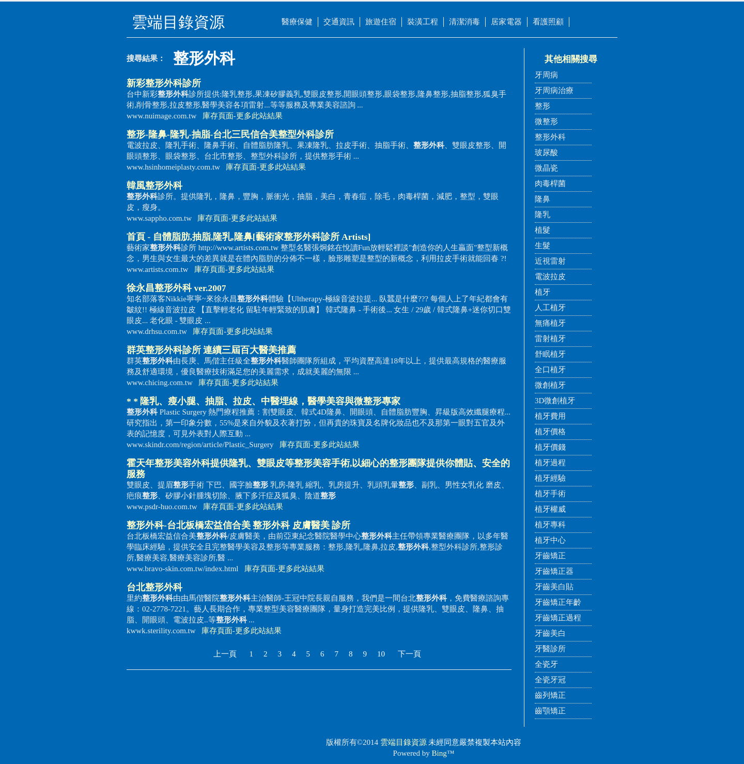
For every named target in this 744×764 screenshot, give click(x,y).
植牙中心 (550, 540)
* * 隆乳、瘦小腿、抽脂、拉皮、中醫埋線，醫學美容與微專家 (263, 401)
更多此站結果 (259, 116)
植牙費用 (550, 416)
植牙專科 (550, 525)
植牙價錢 (550, 447)
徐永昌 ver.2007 (176, 288)
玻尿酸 (546, 152)
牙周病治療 (554, 90)
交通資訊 (338, 22)
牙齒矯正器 (554, 571)
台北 (154, 587)
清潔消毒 (464, 22)
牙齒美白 (550, 633)
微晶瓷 (546, 168)
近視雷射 (550, 261)
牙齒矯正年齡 (558, 602)
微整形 (546, 121)
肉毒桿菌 (550, 183)
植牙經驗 (550, 478)
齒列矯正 (550, 695)
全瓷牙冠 (550, 680)
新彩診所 (164, 83)
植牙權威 (550, 509)
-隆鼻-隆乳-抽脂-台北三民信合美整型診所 (230, 134)
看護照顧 (548, 22)
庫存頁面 (218, 116)
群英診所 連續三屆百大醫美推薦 (211, 350)
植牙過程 (550, 463)
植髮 (542, 230)
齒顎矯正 (550, 711)
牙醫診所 (550, 649)
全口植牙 (550, 369)
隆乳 (542, 214)
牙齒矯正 (550, 556)
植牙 (542, 292)
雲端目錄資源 (403, 742)
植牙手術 (550, 494)
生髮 (542, 245)
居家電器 (506, 22)
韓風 (154, 185)
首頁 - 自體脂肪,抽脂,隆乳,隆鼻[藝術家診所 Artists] (248, 237)
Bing (439, 753)
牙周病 (546, 75)
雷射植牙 (550, 338)
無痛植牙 (550, 323)
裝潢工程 (422, 22)
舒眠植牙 (550, 354)
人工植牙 (550, 307)
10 (381, 654)
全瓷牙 (546, 664)
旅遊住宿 (380, 22)
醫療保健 (297, 22)
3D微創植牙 (555, 400)
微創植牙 (550, 385)
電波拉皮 (550, 276)
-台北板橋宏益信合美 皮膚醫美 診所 (238, 525)
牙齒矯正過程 (558, 618)
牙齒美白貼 (554, 587)
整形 (542, 106)
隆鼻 (542, 199)
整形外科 (550, 137)
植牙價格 (550, 431)
